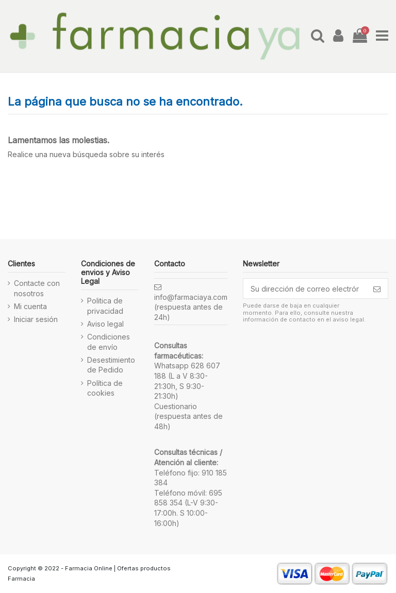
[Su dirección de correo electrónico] (304, 288)
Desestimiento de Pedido (111, 365)
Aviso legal (105, 323)
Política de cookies (105, 388)
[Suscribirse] (377, 288)
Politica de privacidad (105, 305)
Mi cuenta (30, 306)
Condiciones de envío (108, 341)
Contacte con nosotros (37, 288)
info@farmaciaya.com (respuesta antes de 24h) (190, 307)
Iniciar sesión (36, 319)
